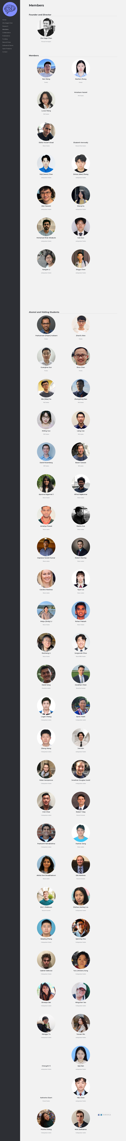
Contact (4, 52)
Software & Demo (7, 45)
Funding (4, 39)
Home (4, 20)
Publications (6, 36)
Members (5, 29)
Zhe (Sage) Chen (7, 23)
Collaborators (6, 32)
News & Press (6, 42)
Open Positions (7, 48)
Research (5, 26)
